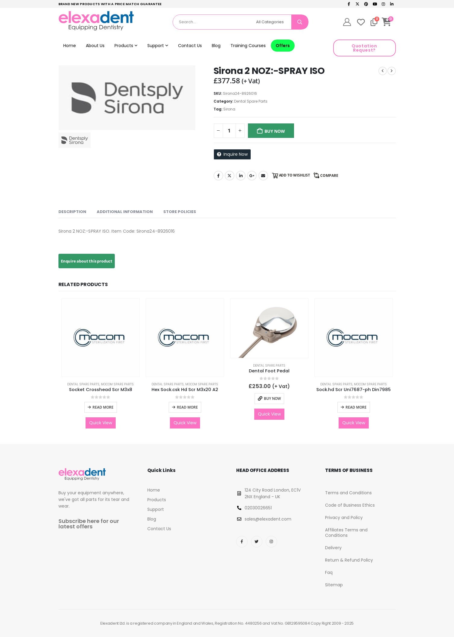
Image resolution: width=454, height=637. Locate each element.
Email (263, 175)
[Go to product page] (100, 338)
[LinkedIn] (392, 4)
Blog (216, 46)
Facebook (218, 175)
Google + (252, 175)
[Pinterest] (366, 4)
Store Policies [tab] (179, 212)
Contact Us (190, 46)
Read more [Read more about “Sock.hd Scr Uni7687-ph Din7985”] (356, 407)
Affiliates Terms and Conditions (346, 532)
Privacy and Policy (344, 517)
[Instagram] (383, 4)
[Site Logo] (96, 21)
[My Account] (347, 22)
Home (69, 46)
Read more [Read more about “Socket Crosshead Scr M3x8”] (103, 407)
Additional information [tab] (125, 212)
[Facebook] (349, 4)
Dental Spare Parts (251, 101)
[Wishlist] (361, 22)
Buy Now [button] (272, 398)
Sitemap (334, 585)
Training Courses (248, 46)
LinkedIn (241, 175)
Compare (329, 175)
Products (123, 46)
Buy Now (275, 131)
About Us (95, 46)
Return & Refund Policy (349, 560)
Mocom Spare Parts (117, 384)
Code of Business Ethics (350, 505)
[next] (391, 71)
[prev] (382, 71)
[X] (358, 4)
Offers (283, 46)
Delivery (333, 548)
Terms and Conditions (348, 493)
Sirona (229, 109)
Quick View (100, 423)
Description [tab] (72, 212)
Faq (329, 572)
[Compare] (374, 22)
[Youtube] (375, 4)
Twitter (229, 175)
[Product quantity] (229, 130)
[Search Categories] (272, 22)
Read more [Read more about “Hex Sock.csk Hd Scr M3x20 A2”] (187, 407)
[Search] (299, 22)
